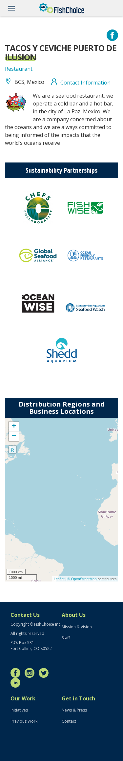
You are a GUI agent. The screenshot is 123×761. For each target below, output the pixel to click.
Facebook (17, 673)
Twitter (45, 673)
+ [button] (14, 426)
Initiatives (19, 710)
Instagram (31, 673)
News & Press (74, 710)
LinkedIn (17, 683)
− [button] (14, 436)
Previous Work (23, 721)
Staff (66, 637)
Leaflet (59, 579)
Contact (69, 721)
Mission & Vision (77, 627)
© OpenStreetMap (83, 579)
